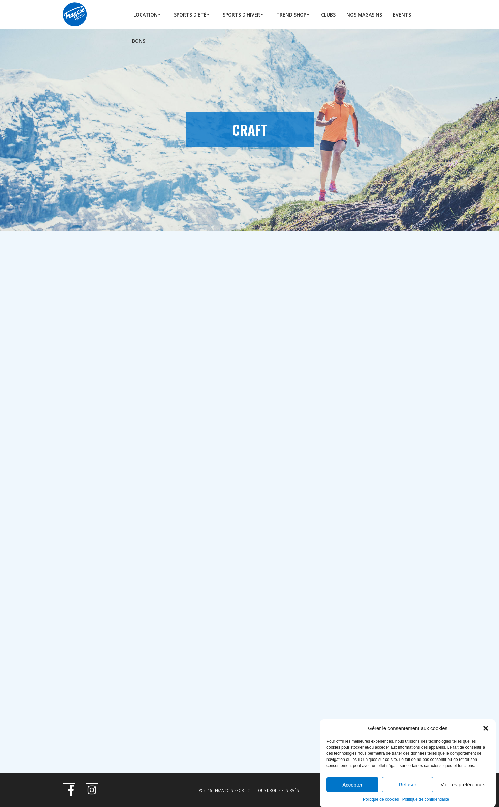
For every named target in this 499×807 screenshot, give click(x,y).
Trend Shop (291, 14)
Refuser (407, 794)
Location (145, 14)
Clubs (328, 14)
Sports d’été (190, 14)
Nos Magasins (364, 14)
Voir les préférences (462, 794)
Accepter (352, 794)
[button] (485, 737)
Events (402, 14)
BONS (138, 41)
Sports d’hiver (241, 14)
